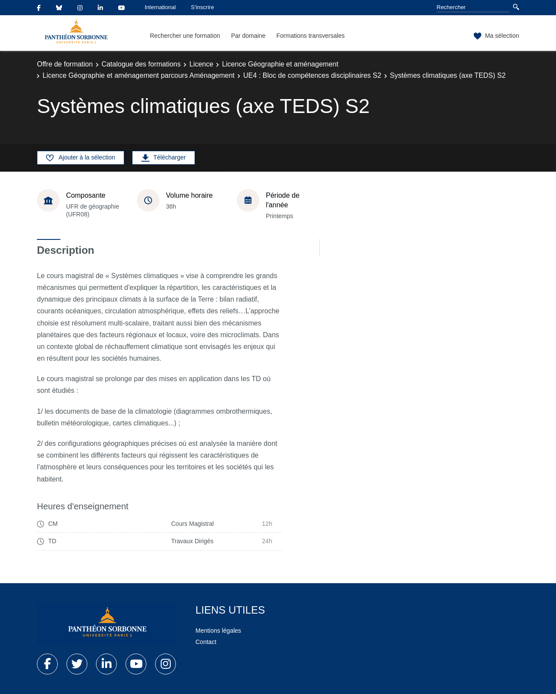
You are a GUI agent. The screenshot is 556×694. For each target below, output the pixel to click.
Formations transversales (310, 35)
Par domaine (248, 35)
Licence (201, 64)
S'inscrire (202, 7)
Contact (205, 641)
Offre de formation (65, 64)
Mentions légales (218, 630)
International (160, 7)
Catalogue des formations (141, 64)
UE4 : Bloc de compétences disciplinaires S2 (312, 75)
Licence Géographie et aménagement (280, 64)
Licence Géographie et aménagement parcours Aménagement (139, 75)
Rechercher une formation (185, 35)
